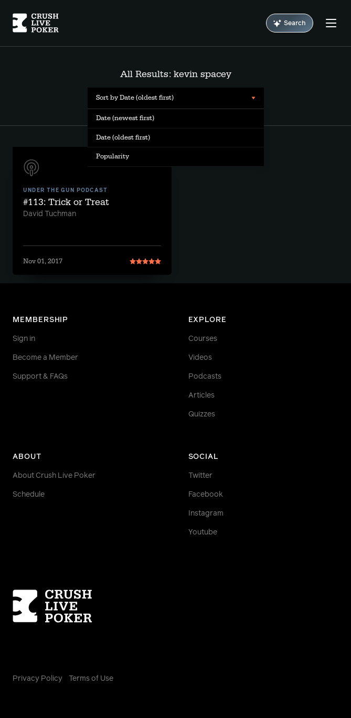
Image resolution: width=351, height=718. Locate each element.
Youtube (202, 532)
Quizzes (201, 414)
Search (289, 23)
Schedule (29, 494)
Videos (200, 357)
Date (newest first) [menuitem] (125, 118)
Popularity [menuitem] (112, 156)
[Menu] (331, 23)
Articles (201, 395)
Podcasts (204, 376)
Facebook (205, 494)
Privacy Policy (37, 678)
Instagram (206, 513)
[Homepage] (36, 23)
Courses (202, 338)
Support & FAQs (40, 376)
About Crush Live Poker (54, 475)
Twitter (200, 475)
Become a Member (45, 357)
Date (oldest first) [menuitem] (123, 137)
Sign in (24, 338)
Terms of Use (91, 678)
